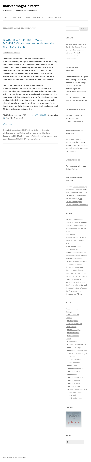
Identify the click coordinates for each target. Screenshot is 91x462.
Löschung (11, 139)
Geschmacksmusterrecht (76, 344)
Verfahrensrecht (73, 386)
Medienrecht (72, 365)
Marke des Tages (73, 330)
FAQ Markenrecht (72, 315)
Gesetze (69, 318)
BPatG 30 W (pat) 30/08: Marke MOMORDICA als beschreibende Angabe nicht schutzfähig (28, 43)
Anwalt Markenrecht (34, 18)
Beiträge (69, 312)
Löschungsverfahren (11, 133)
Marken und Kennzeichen (29, 133)
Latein (5, 139)
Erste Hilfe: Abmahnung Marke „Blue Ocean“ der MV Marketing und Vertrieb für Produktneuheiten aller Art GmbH (76, 225)
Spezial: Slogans (73, 383)
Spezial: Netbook (73, 380)
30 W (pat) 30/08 (39, 115)
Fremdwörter (51, 136)
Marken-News (71, 327)
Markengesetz (72, 321)
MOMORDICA (21, 139)
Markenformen (74, 362)
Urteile (68, 338)
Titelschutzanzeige (80, 187)
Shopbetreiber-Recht (75, 368)
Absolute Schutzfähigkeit (78, 353)
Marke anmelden (54, 18)
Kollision (72, 356)
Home (5, 18)
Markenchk (76, 169)
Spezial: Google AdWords (76, 377)
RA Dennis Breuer (40, 130)
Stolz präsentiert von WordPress (14, 457)
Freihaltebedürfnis (39, 136)
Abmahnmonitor (72, 309)
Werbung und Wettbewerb (77, 389)
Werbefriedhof (73, 336)
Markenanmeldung (73, 139)
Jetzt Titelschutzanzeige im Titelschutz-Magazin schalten (77, 202)
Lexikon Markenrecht (74, 324)
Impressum (17, 18)
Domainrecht (72, 341)
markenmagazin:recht (21, 6)
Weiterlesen (9, 124)
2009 (14, 136)
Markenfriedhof (73, 333)
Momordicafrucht (33, 139)
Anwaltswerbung (75, 392)
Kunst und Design (74, 347)
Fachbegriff (27, 136)
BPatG (19, 136)
